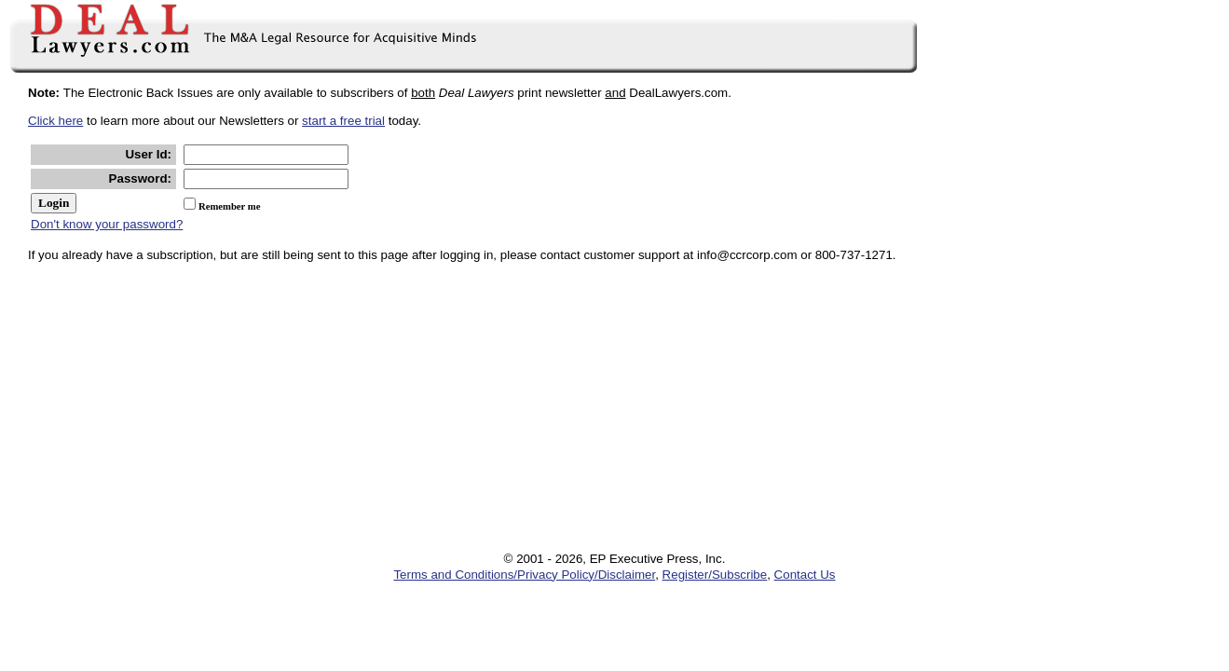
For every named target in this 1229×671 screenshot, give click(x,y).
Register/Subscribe (715, 575)
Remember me (229, 206)
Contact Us (805, 575)
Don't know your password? (107, 224)
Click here (55, 121)
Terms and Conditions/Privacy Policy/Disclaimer (524, 575)
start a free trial (343, 121)
